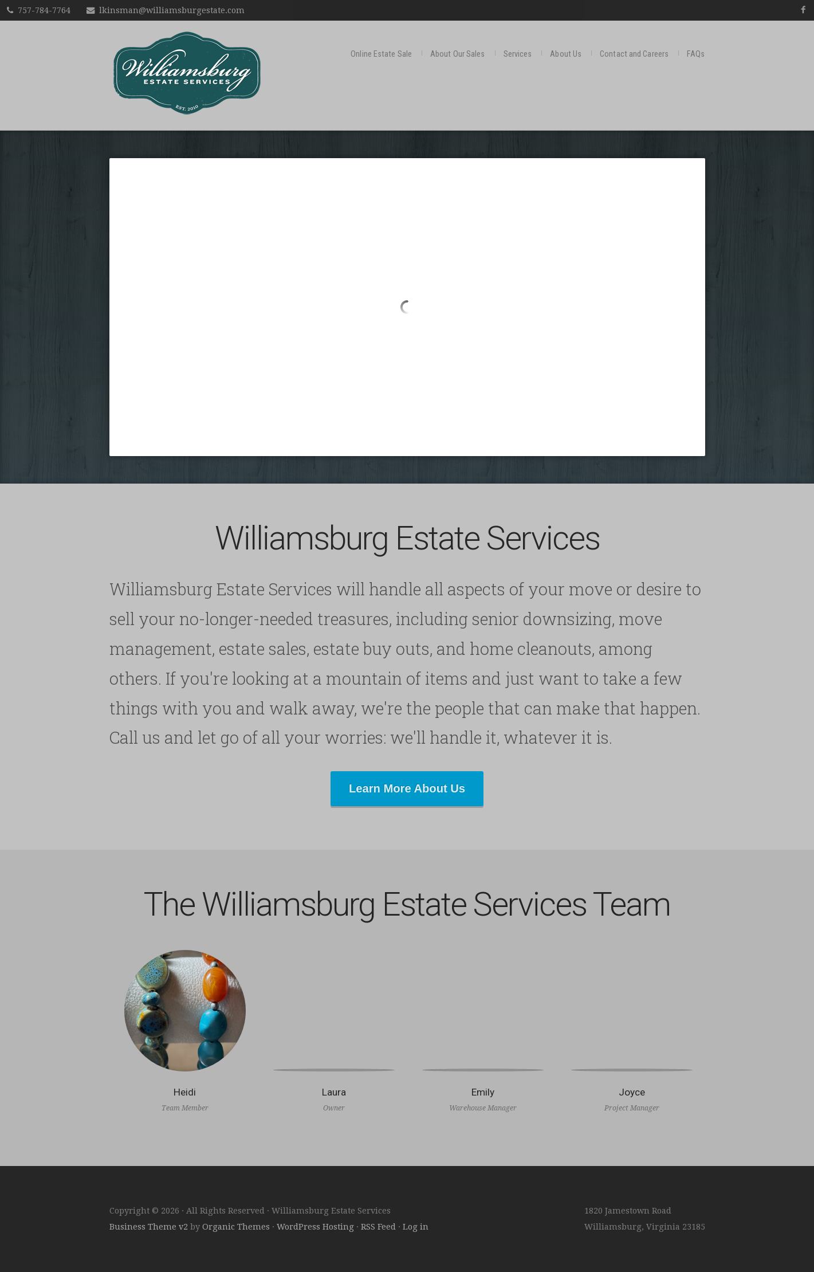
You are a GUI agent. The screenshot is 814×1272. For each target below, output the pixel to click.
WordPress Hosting (315, 1226)
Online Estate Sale (381, 54)
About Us (565, 54)
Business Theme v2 (148, 1226)
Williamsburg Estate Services (187, 73)
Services (518, 54)
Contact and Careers (634, 54)
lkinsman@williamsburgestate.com (172, 10)
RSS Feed (378, 1226)
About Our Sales (457, 54)
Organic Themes (236, 1226)
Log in (415, 1226)
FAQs (696, 54)
